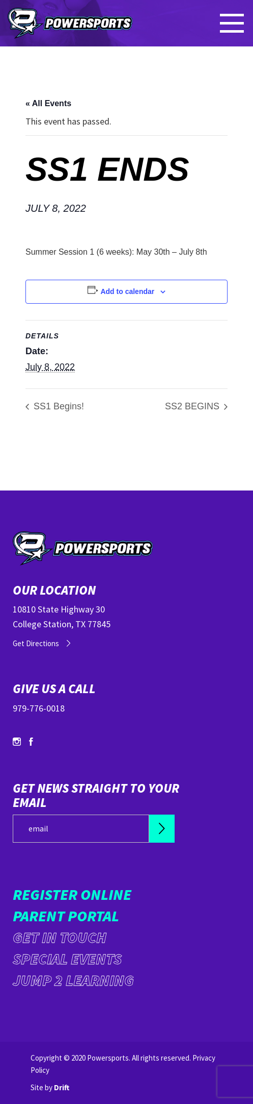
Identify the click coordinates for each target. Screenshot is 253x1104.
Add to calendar (127, 291)
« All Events (48, 103)
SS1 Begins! (57, 406)
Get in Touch (59, 937)
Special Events (67, 958)
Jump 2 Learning (73, 980)
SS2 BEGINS (193, 406)
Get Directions (36, 643)
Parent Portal (66, 915)
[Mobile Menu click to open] (232, 23)
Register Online (72, 894)
